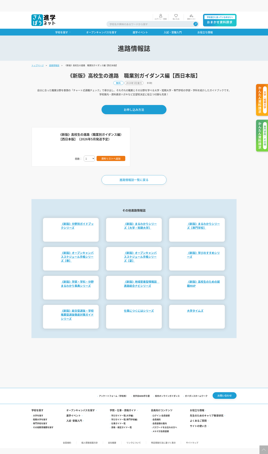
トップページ (37, 53)
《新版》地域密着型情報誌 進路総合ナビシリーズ (141, 272)
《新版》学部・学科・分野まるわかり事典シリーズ (77, 272)
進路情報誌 (54, 53)
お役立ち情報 (197, 399)
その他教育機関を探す (43, 416)
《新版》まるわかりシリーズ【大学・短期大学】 (140, 214)
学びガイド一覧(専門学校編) (124, 408)
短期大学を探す (40, 408)
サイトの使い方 (198, 415)
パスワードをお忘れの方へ (164, 416)
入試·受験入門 (74, 410)
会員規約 (156, 408)
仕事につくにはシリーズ (139, 299)
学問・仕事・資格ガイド (123, 399)
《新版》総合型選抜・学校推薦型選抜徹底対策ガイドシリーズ (77, 303)
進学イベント (73, 405)
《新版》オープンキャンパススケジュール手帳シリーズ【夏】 (140, 245)
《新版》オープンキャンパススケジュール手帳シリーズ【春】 (77, 245)
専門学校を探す (40, 412)
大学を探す (38, 404)
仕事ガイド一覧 (118, 412)
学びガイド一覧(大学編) (122, 404)
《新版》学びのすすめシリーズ (203, 243)
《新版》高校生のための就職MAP (203, 272)
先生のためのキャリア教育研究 (206, 405)
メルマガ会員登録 (160, 420)
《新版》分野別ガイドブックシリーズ (77, 214)
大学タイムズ (195, 299)
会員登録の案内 (159, 412)
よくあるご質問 (198, 410)
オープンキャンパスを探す (80, 399)
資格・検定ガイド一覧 (121, 416)
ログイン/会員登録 (161, 404)
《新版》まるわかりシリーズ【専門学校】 (203, 214)
